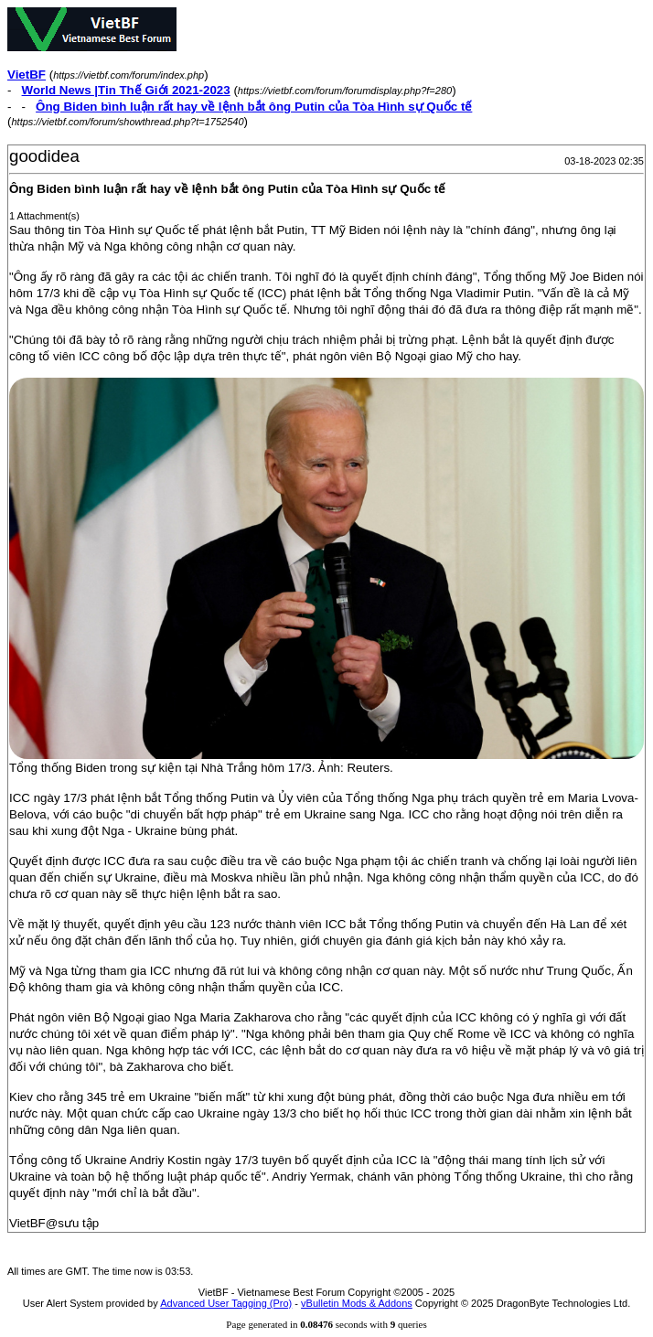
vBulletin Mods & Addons (356, 1303)
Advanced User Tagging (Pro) (226, 1303)
